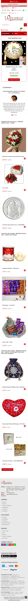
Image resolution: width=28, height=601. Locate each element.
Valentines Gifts (13, 582)
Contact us (12, 13)
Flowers (16, 592)
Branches (3, 495)
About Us (4, 502)
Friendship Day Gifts (8, 585)
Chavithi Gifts (14, 587)
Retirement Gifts (5, 583)
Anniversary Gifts (5, 582)
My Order (4, 517)
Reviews (4, 503)
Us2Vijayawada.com (5, 578)
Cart (20, 30)
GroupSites (5, 7)
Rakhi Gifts (18, 590)
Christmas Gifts (18, 588)
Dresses (13, 595)
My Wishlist (5, 519)
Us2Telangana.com (5, 576)
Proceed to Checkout (14, 79)
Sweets (21, 592)
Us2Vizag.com (14, 578)
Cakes (12, 592)
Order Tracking (16, 10)
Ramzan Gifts (11, 588)
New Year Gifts (21, 582)
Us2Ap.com (15, 574)
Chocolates (3, 593)
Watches (17, 593)
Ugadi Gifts (12, 590)
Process (4, 534)
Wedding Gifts (21, 581)
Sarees (8, 595)
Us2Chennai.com (5, 577)
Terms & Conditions (6, 505)
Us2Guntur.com (20, 577)
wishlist (24, 30)
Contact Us (4, 509)
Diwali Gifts (3, 588)
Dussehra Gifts (21, 587)
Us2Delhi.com (13, 577)
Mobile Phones (11, 593)
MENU (16, 33)
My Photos (4, 521)
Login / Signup (6, 10)
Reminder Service (6, 522)
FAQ (3, 532)
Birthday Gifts (13, 581)
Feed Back (4, 511)
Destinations (5, 507)
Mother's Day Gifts (14, 583)
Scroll (26, 597)
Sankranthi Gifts (4, 590)
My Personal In (5, 524)
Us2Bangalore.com (15, 576)
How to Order (5, 531)
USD (14, 7)
